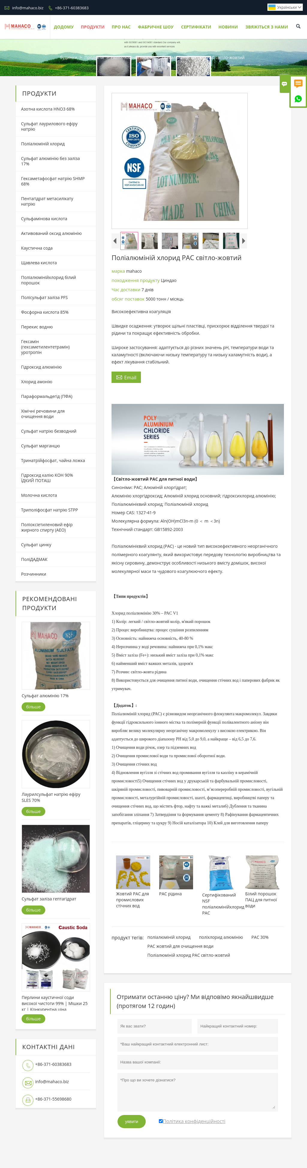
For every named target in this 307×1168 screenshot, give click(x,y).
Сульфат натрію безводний (48, 431)
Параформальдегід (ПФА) (46, 396)
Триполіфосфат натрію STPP (49, 510)
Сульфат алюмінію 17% (45, 695)
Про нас (121, 27)
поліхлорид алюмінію (221, 937)
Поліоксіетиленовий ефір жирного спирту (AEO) (47, 527)
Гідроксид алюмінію (41, 367)
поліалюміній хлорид (168, 937)
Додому (64, 27)
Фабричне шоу (156, 27)
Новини (228, 27)
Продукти (92, 27)
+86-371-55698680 (53, 1099)
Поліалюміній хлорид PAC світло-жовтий (188, 955)
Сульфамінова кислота (44, 218)
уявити (131, 1121)
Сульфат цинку (36, 544)
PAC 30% (260, 937)
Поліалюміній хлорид (133, 57)
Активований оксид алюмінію (51, 233)
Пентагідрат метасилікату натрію (47, 201)
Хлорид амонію (36, 381)
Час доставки (127, 289)
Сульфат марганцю (40, 446)
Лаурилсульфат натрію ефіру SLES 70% (51, 797)
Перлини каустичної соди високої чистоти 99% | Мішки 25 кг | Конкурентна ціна (55, 1003)
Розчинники (33, 574)
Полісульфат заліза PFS (44, 297)
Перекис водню (37, 327)
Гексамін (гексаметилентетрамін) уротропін (45, 347)
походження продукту (136, 280)
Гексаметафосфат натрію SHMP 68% (53, 181)
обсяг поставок (129, 299)
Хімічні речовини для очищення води (42, 413)
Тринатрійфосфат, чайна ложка (53, 460)
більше (33, 707)
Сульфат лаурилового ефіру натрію (49, 126)
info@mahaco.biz (27, 7)
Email (126, 377)
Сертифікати (196, 27)
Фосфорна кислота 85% (44, 312)
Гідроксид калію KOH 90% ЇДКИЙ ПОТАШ (47, 477)
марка (119, 271)
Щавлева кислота (39, 262)
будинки (68, 57)
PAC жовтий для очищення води (180, 946)
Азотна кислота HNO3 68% (48, 109)
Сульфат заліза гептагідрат (49, 899)
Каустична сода (36, 248)
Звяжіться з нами (266, 27)
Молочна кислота (39, 495)
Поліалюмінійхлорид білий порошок (48, 280)
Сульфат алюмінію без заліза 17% (50, 161)
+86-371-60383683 (71, 7)
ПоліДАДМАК (34, 559)
